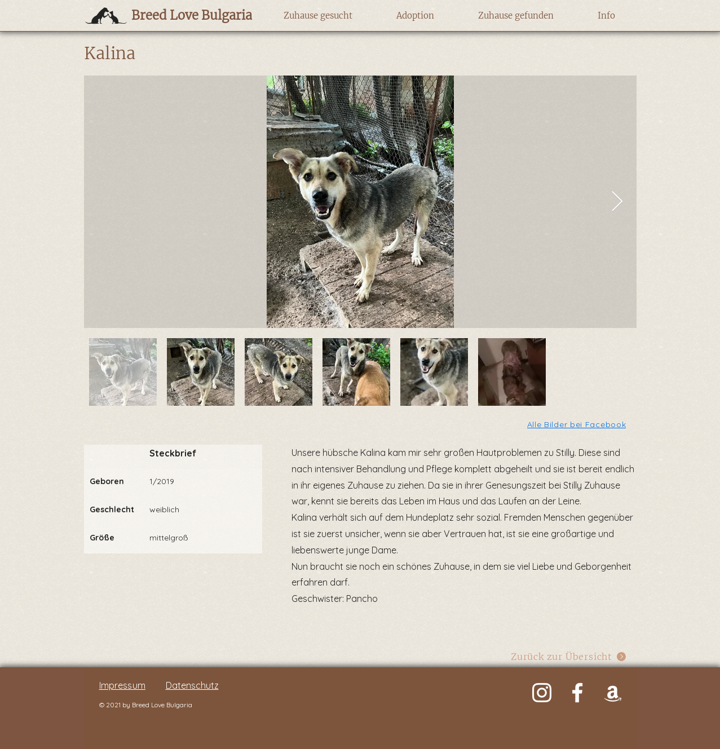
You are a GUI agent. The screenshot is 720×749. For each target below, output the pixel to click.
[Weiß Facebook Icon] (577, 693)
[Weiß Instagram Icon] (542, 693)
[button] (318, 16)
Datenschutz (192, 685)
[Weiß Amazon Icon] (613, 693)
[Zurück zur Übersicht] (569, 656)
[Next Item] (617, 202)
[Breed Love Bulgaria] (180, 15)
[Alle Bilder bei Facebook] (578, 424)
